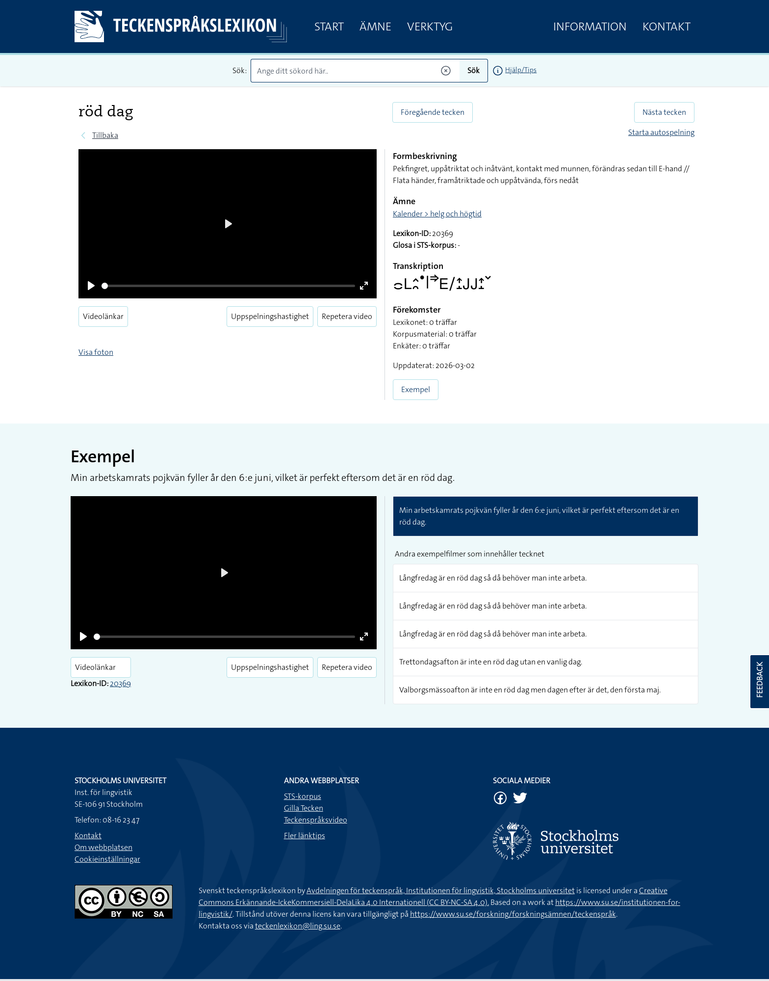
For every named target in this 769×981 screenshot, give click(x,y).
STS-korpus (302, 796)
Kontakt (666, 26)
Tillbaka (105, 135)
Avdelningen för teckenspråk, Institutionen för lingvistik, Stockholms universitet (441, 890)
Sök (473, 70)
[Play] (91, 285)
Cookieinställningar (107, 859)
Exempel (415, 389)
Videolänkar (103, 316)
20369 (120, 683)
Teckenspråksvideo (315, 820)
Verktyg (430, 26)
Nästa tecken (664, 112)
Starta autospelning (661, 132)
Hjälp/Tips (521, 69)
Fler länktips (304, 835)
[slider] (228, 286)
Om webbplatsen (103, 847)
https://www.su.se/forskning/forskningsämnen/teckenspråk (513, 914)
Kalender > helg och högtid (437, 214)
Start (329, 26)
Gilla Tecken (303, 808)
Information (590, 26)
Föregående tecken (432, 112)
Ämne (375, 26)
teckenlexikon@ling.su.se (297, 926)
